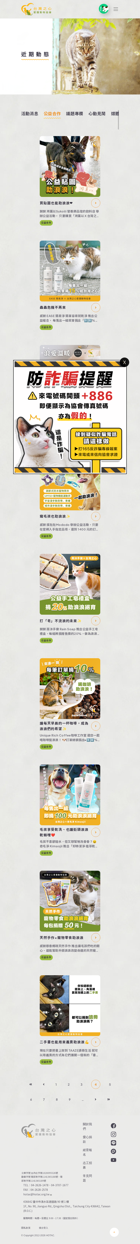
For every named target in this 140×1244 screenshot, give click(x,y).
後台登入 (43, 1228)
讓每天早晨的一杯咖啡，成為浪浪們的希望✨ (64, 726)
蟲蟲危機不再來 (53, 307)
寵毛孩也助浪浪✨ (55, 516)
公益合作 (52, 113)
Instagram (113, 1134)
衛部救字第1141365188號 (44, 1176)
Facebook (113, 1126)
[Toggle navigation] (116, 9)
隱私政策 (25, 1228)
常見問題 (87, 1178)
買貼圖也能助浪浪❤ (56, 203)
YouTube (113, 1160)
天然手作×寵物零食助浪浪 (62, 937)
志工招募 (87, 1165)
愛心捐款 (87, 1139)
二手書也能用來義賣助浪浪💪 (64, 1042)
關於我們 (87, 1126)
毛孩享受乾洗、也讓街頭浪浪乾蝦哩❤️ (64, 832)
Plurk (113, 1151)
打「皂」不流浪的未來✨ (61, 620)
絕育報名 (87, 1152)
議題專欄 (74, 113)
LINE (113, 1143)
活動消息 (29, 113)
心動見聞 (97, 113)
